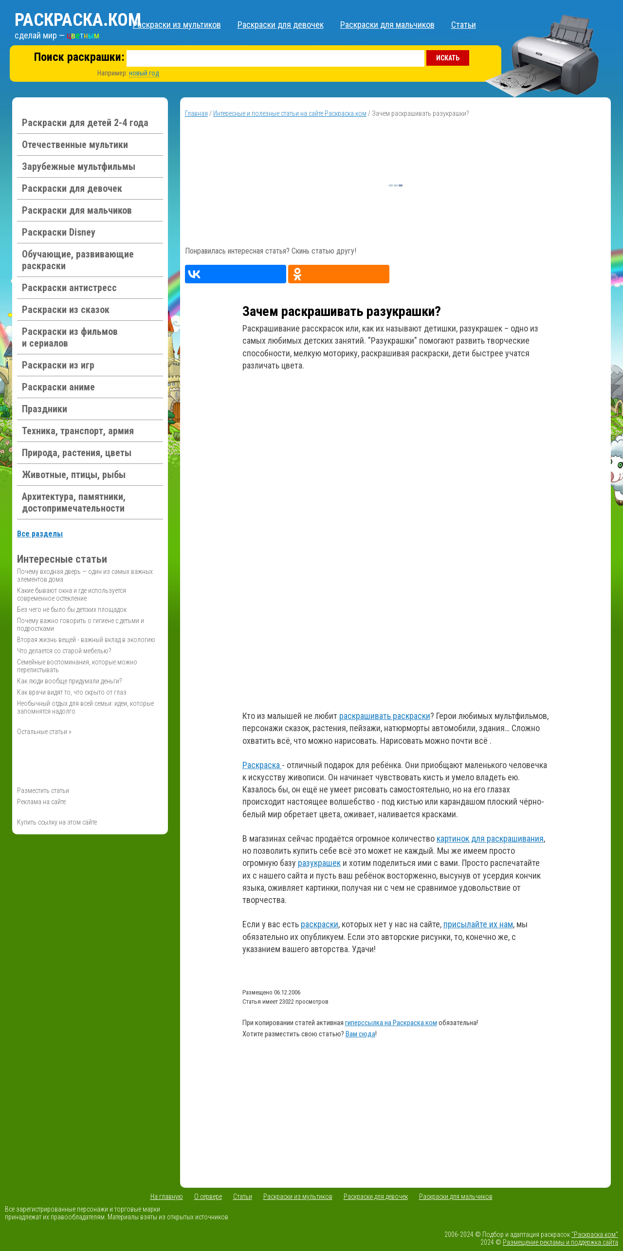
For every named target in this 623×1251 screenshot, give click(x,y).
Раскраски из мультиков (177, 24)
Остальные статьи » (44, 732)
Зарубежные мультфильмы (78, 166)
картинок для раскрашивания (490, 838)
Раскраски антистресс (69, 288)
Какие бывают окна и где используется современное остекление (71, 594)
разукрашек (319, 863)
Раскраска (262, 765)
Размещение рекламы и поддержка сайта (560, 1242)
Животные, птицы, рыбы (74, 474)
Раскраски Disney (58, 232)
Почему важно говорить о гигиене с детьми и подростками (80, 624)
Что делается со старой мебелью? (64, 651)
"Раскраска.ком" (594, 1234)
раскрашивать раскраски (384, 716)
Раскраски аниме (58, 387)
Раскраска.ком (78, 20)
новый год (144, 73)
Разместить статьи (43, 790)
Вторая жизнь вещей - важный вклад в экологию (86, 640)
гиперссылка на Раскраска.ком (391, 1022)
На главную (166, 1196)
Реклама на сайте (41, 802)
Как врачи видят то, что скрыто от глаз (72, 692)
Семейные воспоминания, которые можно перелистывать (77, 666)
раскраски (319, 924)
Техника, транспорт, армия (78, 431)
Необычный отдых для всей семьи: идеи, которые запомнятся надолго (85, 707)
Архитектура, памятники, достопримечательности (74, 502)
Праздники (44, 409)
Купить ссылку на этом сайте (57, 822)
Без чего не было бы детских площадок (72, 609)
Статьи (463, 24)
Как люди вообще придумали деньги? (69, 681)
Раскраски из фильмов (70, 337)
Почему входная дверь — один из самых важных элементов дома (85, 575)
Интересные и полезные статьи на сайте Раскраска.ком (289, 113)
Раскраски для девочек (281, 24)
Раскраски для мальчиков (387, 24)
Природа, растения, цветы (76, 453)
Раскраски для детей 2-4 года (85, 123)
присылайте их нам (478, 924)
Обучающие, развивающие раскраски (78, 260)
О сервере (208, 1196)
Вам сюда (360, 1034)
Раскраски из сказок (66, 309)
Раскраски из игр (58, 365)
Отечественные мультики (75, 144)
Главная (196, 113)
